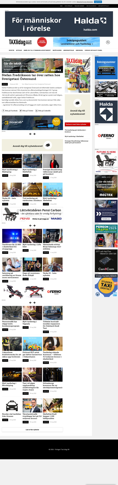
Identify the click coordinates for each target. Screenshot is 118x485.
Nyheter (11, 50)
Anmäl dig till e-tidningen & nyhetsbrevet (37, 50)
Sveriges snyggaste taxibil (93, 50)
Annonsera (79, 50)
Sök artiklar (68, 6)
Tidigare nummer (79, 6)
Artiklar (19, 50)
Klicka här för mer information (85, 2)
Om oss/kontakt (91, 6)
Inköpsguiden (57, 50)
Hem (61, 6)
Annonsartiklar (68, 50)
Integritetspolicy (103, 6)
